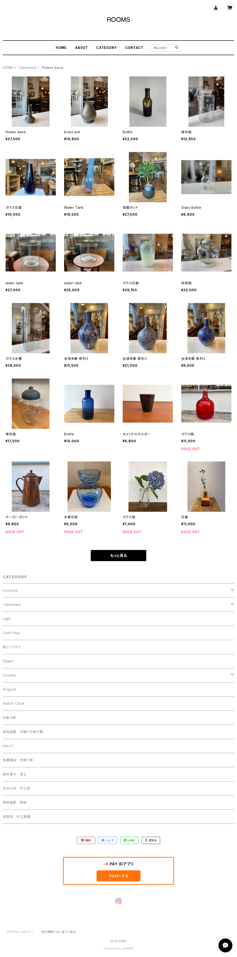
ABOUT (81, 48)
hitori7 (8, 746)
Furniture (10, 590)
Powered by (118, 948)
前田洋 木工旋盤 (16, 816)
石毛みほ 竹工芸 (16, 788)
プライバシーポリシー (20, 932)
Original (9, 689)
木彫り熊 (9, 718)
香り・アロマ (12, 647)
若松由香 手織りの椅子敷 (23, 732)
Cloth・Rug (11, 633)
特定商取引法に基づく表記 (58, 932)
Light (7, 619)
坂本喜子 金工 (15, 774)
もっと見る (118, 555)
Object (8, 661)
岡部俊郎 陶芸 (15, 802)
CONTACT (134, 48)
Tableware (27, 67)
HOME (61, 48)
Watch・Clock (14, 703)
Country (9, 675)
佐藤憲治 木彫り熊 (18, 760)
